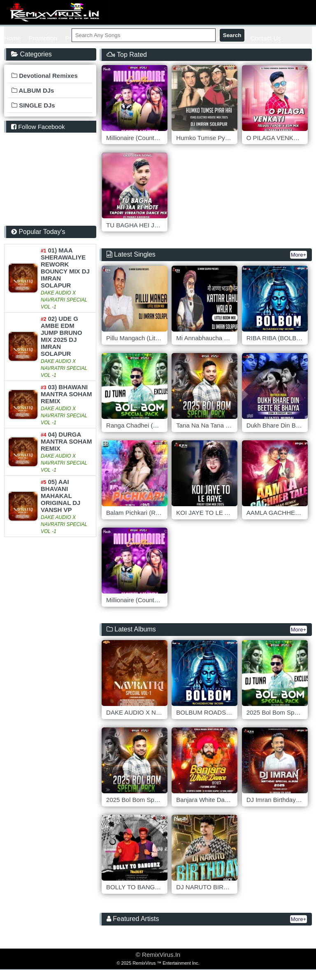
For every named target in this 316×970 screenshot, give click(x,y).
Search (232, 35)
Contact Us (266, 38)
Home (12, 38)
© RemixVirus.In (158, 954)
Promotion (43, 38)
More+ (298, 255)
